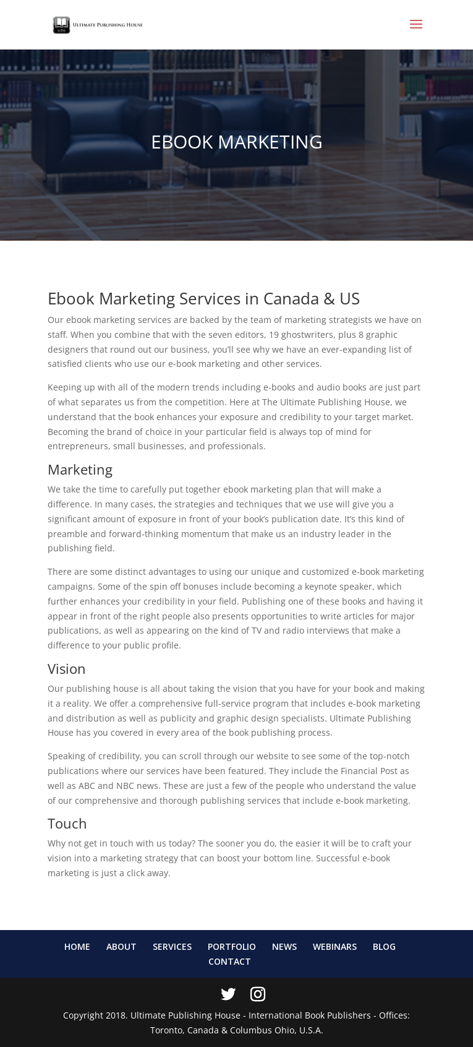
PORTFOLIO (232, 946)
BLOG (384, 946)
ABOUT (121, 946)
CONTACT (229, 961)
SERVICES (172, 946)
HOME (77, 946)
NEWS (284, 946)
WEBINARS (335, 946)
